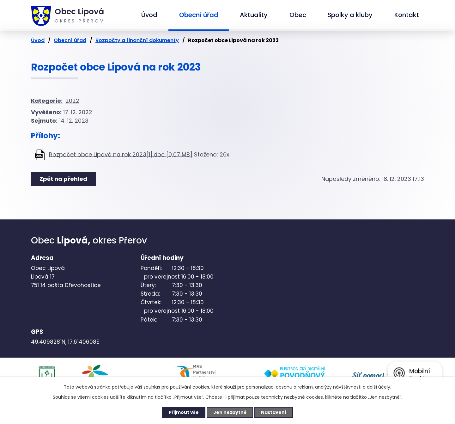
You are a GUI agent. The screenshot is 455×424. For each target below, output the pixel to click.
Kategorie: (47, 101)
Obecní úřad (198, 14)
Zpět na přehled (63, 179)
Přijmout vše (184, 412)
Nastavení (273, 412)
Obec (297, 14)
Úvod (149, 14)
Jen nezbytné (229, 412)
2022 (72, 101)
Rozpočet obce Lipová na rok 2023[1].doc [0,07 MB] (120, 154)
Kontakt (406, 14)
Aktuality (254, 14)
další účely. (379, 387)
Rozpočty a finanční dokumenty (137, 40)
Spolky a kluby (350, 14)
